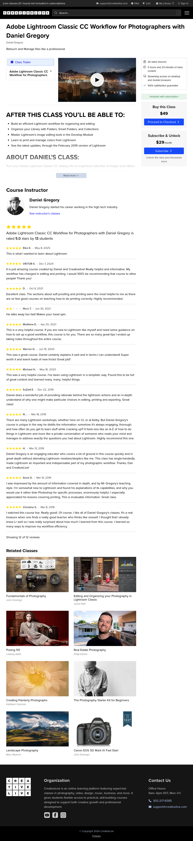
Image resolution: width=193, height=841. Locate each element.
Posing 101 (13, 650)
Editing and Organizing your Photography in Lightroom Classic (103, 598)
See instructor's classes (44, 213)
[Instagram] (63, 815)
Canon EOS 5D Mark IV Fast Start (96, 750)
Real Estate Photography (90, 650)
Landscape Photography (22, 750)
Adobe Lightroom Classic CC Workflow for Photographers (28, 73)
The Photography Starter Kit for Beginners (101, 700)
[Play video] (97, 80)
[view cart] (147, 3)
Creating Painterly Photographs (26, 700)
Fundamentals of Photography (26, 596)
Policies (96, 836)
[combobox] (116, 13)
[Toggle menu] (187, 13)
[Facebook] (55, 815)
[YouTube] (47, 815)
